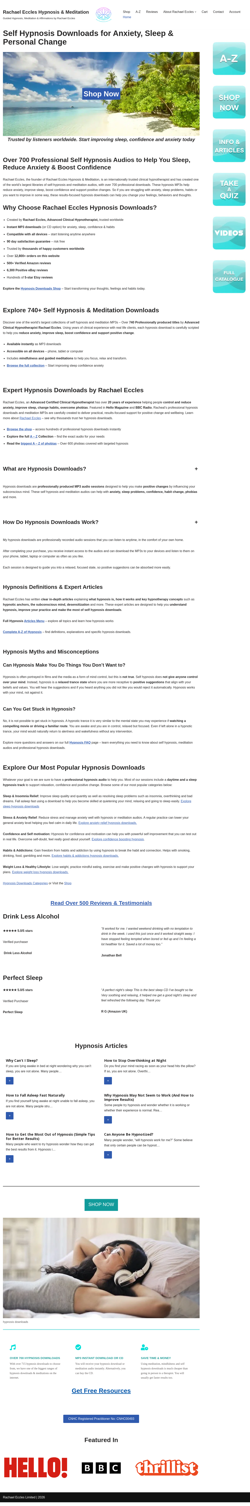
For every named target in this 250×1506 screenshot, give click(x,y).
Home (127, 17)
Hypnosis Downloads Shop (41, 289)
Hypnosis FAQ (80, 745)
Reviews (152, 11)
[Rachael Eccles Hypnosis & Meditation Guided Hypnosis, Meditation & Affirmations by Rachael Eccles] (59, 14)
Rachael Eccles (30, 419)
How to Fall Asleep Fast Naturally (35, 1098)
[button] (195, 12)
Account (235, 11)
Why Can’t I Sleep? (22, 1063)
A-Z (138, 11)
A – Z (34, 438)
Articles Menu (34, 622)
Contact (218, 11)
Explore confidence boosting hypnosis (118, 842)
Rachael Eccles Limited (19, 1501)
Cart (205, 11)
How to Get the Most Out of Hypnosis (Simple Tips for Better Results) (50, 1139)
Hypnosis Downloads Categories (25, 886)
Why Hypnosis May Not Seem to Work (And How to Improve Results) (149, 1100)
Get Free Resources (101, 1394)
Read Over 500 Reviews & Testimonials (101, 906)
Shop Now (101, 94)
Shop (126, 11)
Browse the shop (19, 430)
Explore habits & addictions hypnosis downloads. (86, 858)
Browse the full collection (26, 366)
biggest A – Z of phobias (39, 445)
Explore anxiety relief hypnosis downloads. (108, 825)
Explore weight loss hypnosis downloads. (40, 875)
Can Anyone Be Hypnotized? (128, 1137)
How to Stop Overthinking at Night (135, 1063)
